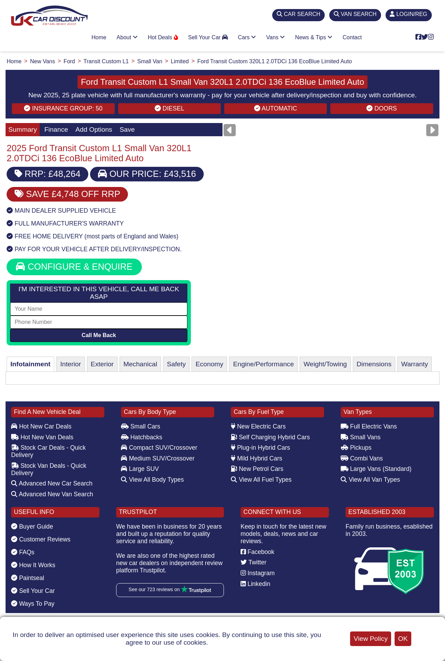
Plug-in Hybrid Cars (260, 447)
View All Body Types (152, 479)
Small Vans (361, 437)
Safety (176, 364)
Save (127, 129)
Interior (70, 364)
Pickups (356, 447)
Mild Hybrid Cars (256, 458)
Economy (209, 364)
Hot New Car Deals (41, 426)
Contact (352, 37)
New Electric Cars (258, 426)
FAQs (22, 552)
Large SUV (140, 468)
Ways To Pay (33, 603)
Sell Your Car (208, 37)
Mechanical (140, 364)
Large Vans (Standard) (376, 468)
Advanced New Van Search (52, 494)
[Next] (432, 130)
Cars (247, 37)
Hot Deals (163, 37)
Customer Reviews (41, 539)
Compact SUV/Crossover (159, 447)
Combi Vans (362, 458)
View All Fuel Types (261, 479)
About (126, 37)
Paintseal (27, 577)
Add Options (93, 129)
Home (98, 37)
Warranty (414, 364)
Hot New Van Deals (42, 437)
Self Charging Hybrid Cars (270, 437)
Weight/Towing (325, 364)
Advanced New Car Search (51, 483)
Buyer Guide (32, 526)
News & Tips (313, 37)
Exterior (102, 364)
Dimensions (374, 364)
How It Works (33, 565)
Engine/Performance (263, 364)
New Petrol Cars (257, 468)
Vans (275, 37)
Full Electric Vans (369, 426)
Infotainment (30, 364)
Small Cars (140, 426)
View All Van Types (370, 479)
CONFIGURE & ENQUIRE (74, 266)
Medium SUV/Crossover (158, 458)
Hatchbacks (141, 437)
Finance (56, 129)
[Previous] (230, 130)
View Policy (371, 638)
